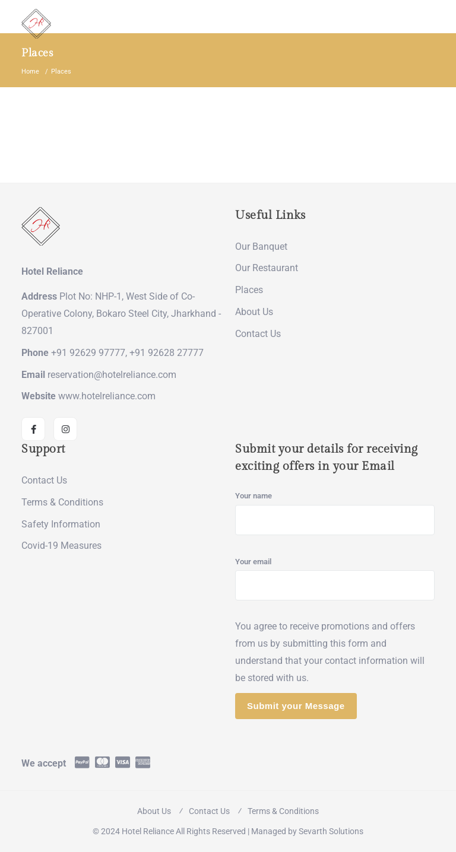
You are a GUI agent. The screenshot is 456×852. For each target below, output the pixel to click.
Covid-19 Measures (61, 545)
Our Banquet (261, 246)
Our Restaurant (266, 268)
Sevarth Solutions (331, 831)
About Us (254, 311)
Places (249, 289)
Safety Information (60, 524)
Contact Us (258, 333)
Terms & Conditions (62, 502)
